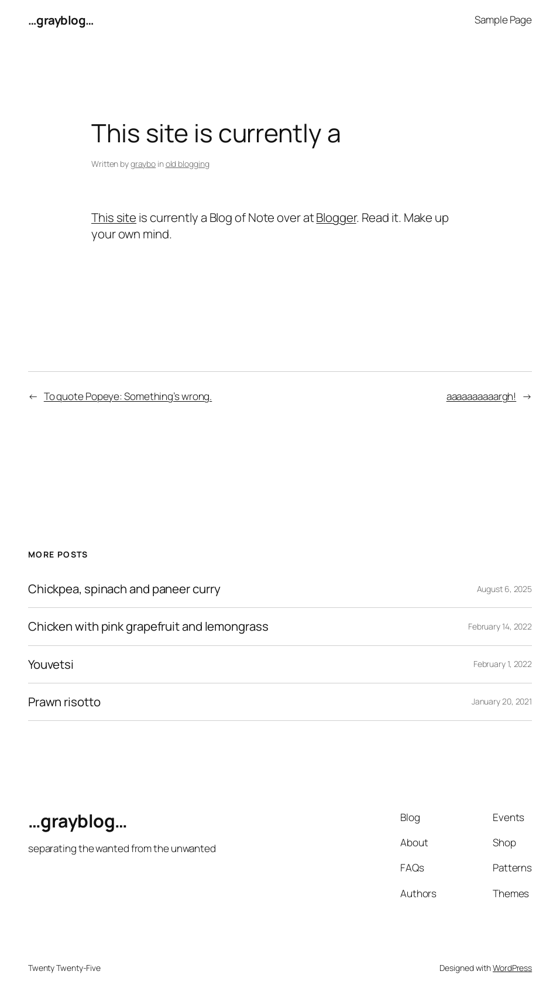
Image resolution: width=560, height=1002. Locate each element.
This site (113, 217)
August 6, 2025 (504, 588)
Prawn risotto (64, 702)
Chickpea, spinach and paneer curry (124, 589)
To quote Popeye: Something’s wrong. (128, 396)
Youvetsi (51, 664)
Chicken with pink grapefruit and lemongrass (148, 626)
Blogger (336, 217)
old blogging (187, 163)
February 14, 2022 (500, 626)
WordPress (512, 967)
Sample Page (503, 19)
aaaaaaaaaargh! (481, 396)
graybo (143, 163)
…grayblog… (61, 20)
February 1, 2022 (502, 663)
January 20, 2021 (502, 701)
